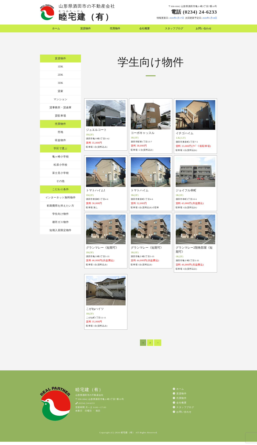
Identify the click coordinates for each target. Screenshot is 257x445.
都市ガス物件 (60, 225)
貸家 (60, 94)
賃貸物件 (84, 30)
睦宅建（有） (86, 16)
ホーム (54, 30)
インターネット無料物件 (60, 200)
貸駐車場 (60, 119)
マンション (60, 102)
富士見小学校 (60, 176)
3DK (60, 86)
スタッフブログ (173, 30)
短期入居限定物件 (60, 233)
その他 (60, 184)
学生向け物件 (60, 217)
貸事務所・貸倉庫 (60, 110)
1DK (60, 69)
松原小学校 (60, 168)
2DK (60, 78)
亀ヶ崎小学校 (60, 159)
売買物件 (114, 30)
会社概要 (143, 30)
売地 (60, 135)
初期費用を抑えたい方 (60, 209)
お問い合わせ (202, 30)
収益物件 (60, 143)
